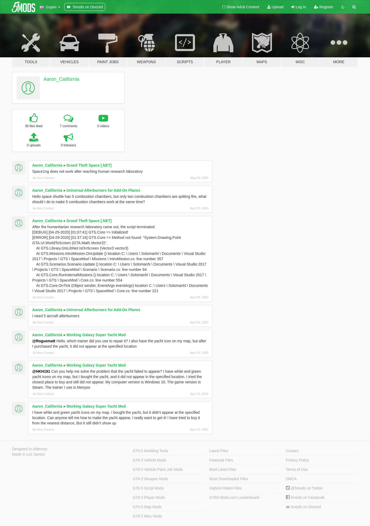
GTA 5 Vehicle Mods (149, 460)
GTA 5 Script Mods (148, 488)
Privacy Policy (297, 460)
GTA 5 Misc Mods (147, 516)
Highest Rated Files (225, 488)
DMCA (291, 479)
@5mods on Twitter (304, 488)
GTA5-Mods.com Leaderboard (234, 497)
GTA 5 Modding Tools (150, 451)
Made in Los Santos (28, 454)
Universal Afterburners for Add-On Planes (103, 190)
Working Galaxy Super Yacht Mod (96, 335)
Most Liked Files (222, 469)
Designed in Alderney (29, 449)
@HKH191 (41, 371)
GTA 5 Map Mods (147, 507)
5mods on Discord (303, 507)
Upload (275, 7)
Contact (292, 451)
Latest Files (219, 451)
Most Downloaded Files (228, 479)
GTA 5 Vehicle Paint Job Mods (158, 469)
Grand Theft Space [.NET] (89, 165)
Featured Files (221, 460)
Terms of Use (297, 469)
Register (323, 7)
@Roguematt (43, 341)
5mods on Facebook (305, 497)
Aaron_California (61, 79)
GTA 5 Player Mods (149, 497)
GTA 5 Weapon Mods (150, 479)
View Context (43, 177)
